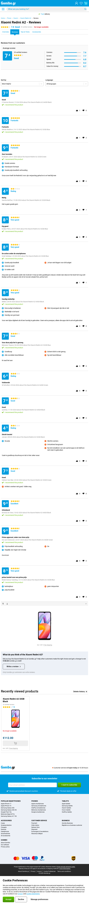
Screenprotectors (6, 825)
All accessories (5, 835)
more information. (65, 868)
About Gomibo (5, 842)
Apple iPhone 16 (6, 806)
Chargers (4, 827)
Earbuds (3, 829)
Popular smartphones (11, 801)
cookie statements (33, 894)
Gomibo (4, 840)
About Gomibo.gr (23, 871)
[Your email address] (32, 785)
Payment (34, 823)
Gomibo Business (67, 823)
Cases (3, 823)
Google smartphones (37, 812)
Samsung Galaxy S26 (7, 808)
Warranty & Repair (37, 833)
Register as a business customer (72, 825)
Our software (5, 845)
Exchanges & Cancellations (39, 831)
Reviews (35, 18)
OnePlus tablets (67, 812)
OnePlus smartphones (38, 808)
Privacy (33, 871)
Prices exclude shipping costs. (65, 867)
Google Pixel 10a (6, 812)
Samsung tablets (67, 806)
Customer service (39, 820)
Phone (9, 18)
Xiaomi (15, 18)
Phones (34, 801)
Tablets (65, 801)
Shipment (34, 829)
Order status (35, 825)
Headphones (5, 831)
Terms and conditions (64, 871)
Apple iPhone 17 (6, 803)
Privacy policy (5, 847)
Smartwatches (5, 833)
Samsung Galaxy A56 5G (9, 810)
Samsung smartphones (38, 806)
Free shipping (48, 645)
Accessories (6, 820)
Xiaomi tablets (66, 808)
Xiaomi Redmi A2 (25, 18)
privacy (20, 894)
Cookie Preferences (50, 871)
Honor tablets (66, 810)
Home (3, 18)
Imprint (39, 871)
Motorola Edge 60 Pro (8, 814)
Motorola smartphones (38, 810)
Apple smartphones (37, 803)
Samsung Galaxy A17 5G (9, 816)
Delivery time (35, 827)
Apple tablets (66, 803)
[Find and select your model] (46, 9)
